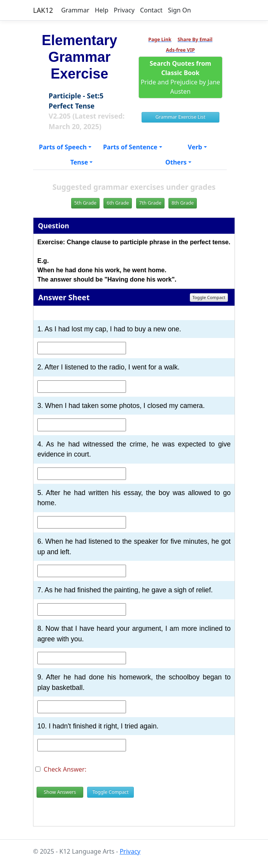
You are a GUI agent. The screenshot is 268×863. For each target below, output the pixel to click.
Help (102, 10)
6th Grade (118, 203)
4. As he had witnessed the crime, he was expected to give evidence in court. (134, 449)
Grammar (75, 10)
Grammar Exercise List (180, 117)
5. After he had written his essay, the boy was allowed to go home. (134, 498)
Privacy (124, 10)
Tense (79, 162)
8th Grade (183, 203)
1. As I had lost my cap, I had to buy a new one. (109, 329)
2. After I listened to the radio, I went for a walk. (108, 367)
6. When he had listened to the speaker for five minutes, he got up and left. (134, 546)
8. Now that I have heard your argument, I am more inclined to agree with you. (134, 633)
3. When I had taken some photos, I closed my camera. (121, 406)
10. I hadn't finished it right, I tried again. (97, 726)
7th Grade (150, 203)
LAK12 (43, 10)
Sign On (179, 10)
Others (176, 162)
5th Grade (85, 203)
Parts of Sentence (130, 147)
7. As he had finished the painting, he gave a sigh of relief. (125, 590)
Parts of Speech (63, 147)
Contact (151, 10)
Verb (195, 147)
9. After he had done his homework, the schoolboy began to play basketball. (134, 682)
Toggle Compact (208, 297)
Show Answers (60, 792)
